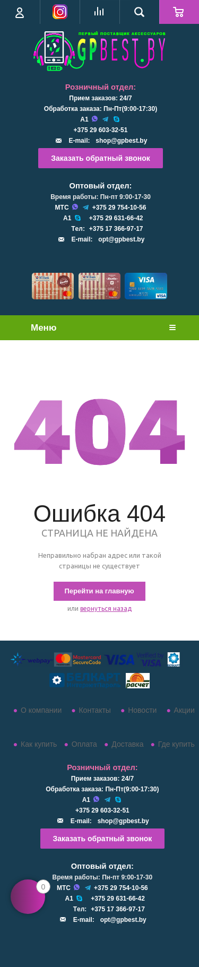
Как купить (39, 744)
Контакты (94, 710)
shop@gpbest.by (121, 140)
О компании (41, 710)
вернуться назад (106, 608)
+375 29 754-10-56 (119, 207)
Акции (184, 710)
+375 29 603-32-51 (101, 130)
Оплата (84, 744)
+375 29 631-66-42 (116, 218)
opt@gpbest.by (121, 239)
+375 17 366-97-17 (116, 228)
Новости (142, 710)
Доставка (127, 744)
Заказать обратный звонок (100, 158)
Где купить (176, 744)
